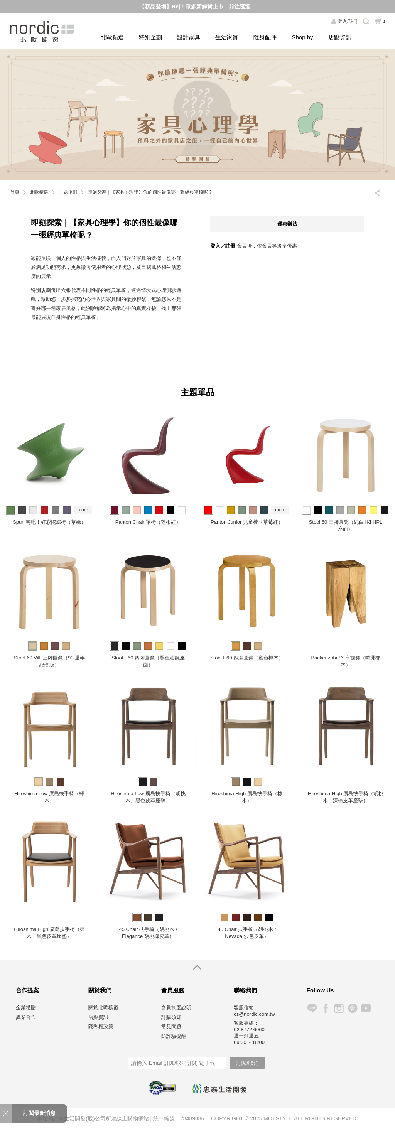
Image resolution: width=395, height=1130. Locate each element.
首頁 (14, 192)
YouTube (366, 1008)
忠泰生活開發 (219, 1088)
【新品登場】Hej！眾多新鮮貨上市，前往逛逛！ (197, 6)
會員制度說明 (176, 1007)
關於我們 (99, 990)
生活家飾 (226, 37)
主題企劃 (68, 192)
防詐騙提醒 (173, 1036)
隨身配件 (265, 37)
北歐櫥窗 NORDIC (43, 31)
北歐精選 (112, 37)
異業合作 (26, 1017)
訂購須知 (171, 1017)
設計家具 (188, 37)
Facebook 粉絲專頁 (325, 1008)
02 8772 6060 (249, 1029)
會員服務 (172, 990)
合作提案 (27, 990)
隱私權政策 (100, 1026)
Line (312, 1008)
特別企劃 (150, 37)
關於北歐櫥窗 (103, 1007)
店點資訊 (339, 37)
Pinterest (352, 1008)
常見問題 (171, 1026)
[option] (197, 114)
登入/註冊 (348, 21)
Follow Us (320, 990)
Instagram (339, 1008)
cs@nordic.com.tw (254, 1014)
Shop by (302, 37)
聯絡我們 (245, 990)
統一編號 (164, 1118)
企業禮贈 (26, 1007)
